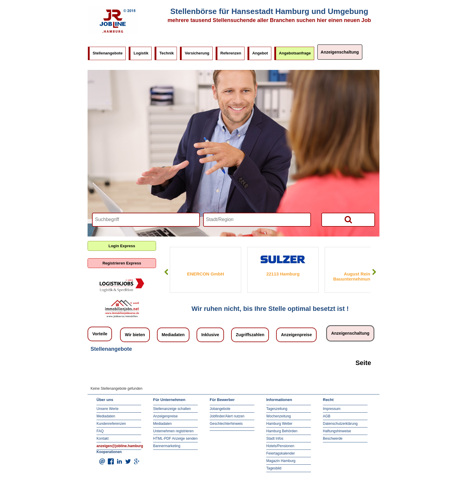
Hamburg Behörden (282, 431)
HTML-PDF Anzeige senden (175, 438)
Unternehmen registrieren (173, 431)
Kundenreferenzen (111, 424)
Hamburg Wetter (279, 424)
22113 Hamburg (283, 273)
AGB (326, 416)
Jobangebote (220, 409)
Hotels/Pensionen (280, 446)
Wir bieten (135, 334)
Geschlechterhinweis (226, 424)
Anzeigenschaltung (340, 52)
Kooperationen (109, 452)
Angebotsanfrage (295, 53)
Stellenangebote (107, 53)
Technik (166, 53)
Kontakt (102, 438)
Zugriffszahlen (250, 334)
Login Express (121, 246)
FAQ (100, 431)
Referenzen (230, 53)
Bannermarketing (166, 446)
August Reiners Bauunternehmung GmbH (360, 276)
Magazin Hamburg (280, 461)
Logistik (140, 53)
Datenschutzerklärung (340, 424)
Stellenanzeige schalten (172, 409)
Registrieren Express (121, 263)
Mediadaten (173, 334)
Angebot (260, 53)
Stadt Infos (274, 438)
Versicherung (197, 53)
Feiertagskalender (280, 453)
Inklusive (210, 334)
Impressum (331, 409)
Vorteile (99, 333)
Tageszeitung (276, 409)
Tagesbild (273, 468)
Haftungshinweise (337, 431)
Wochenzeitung (278, 416)
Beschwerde (333, 438)
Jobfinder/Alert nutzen (227, 416)
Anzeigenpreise (296, 334)
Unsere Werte (107, 409)
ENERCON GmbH (205, 273)
